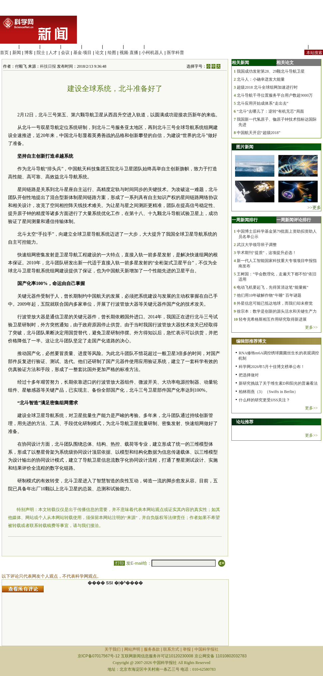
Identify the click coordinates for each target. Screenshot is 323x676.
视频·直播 (129, 52)
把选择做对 (249, 375)
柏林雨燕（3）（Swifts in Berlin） (268, 391)
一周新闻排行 (245, 219)
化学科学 (50, 46)
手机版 (316, 46)
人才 (53, 52)
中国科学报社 (206, 649)
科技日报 (48, 66)
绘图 (112, 52)
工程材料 (71, 46)
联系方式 (171, 649)
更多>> (311, 327)
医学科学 (29, 46)
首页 (4, 52)
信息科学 (92, 46)
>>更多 (314, 207)
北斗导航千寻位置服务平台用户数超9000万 (275, 95)
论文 (99, 52)
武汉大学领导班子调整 (257, 244)
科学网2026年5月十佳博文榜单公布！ (272, 366)
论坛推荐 (244, 421)
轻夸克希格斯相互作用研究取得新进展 (273, 319)
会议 (65, 52)
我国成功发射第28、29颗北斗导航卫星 (271, 71)
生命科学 (8, 46)
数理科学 (134, 46)
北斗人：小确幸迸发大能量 (261, 79)
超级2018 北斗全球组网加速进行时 (267, 87)
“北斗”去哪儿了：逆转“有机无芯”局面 (270, 111)
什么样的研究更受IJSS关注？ (264, 400)
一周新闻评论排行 (293, 219)
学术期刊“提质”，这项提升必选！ (266, 252)
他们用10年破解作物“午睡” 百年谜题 (269, 295)
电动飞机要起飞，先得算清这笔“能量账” (272, 287)
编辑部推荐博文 (251, 341)
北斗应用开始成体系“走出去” (262, 103)
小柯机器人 (152, 52)
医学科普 (175, 52)
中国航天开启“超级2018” (258, 132)
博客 (28, 52)
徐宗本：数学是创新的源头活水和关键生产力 (277, 311)
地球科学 (113, 46)
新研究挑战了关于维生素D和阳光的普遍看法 (278, 383)
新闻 (16, 52)
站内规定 (297, 46)
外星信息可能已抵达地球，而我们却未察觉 (275, 303)
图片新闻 (244, 146)
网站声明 (132, 649)
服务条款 (152, 649)
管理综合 (154, 46)
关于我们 (113, 649)
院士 (41, 52)
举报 (187, 649)
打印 (119, 563)
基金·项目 (82, 52)
